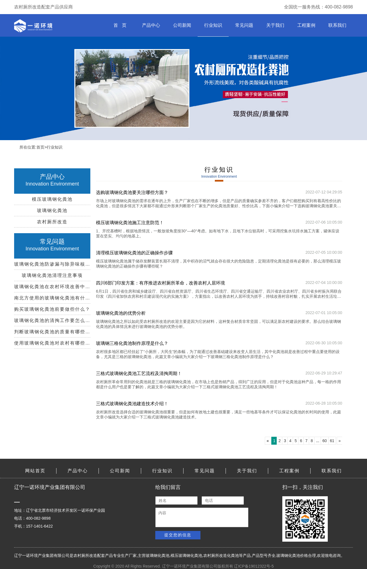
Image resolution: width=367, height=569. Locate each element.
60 (324, 440)
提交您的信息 (177, 535)
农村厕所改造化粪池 (221, 555)
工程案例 (306, 25)
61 (332, 440)
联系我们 (337, 25)
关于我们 (275, 25)
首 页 (119, 25)
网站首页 (35, 470)
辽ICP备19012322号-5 (254, 566)
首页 (40, 147)
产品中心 (151, 25)
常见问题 (244, 25)
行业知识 (213, 25)
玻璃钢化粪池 (157, 555)
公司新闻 (182, 25)
